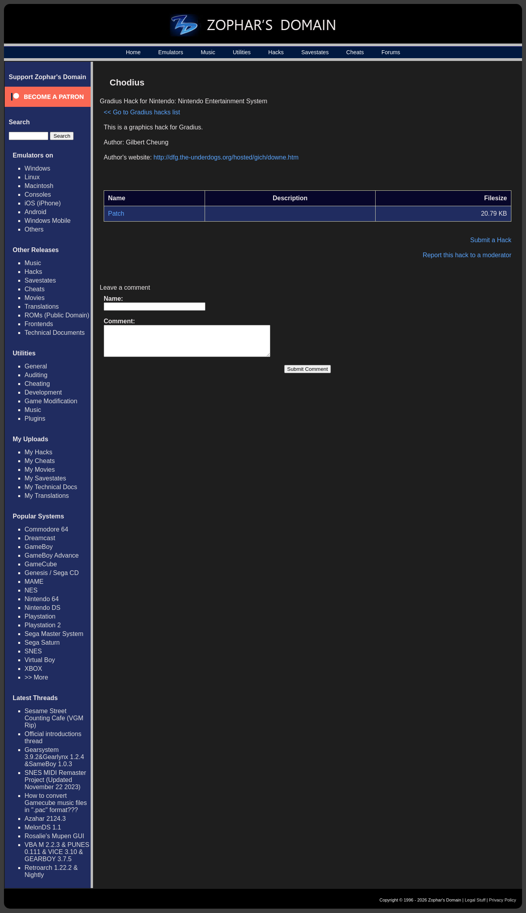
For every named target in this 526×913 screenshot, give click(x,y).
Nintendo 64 (42, 599)
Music (208, 52)
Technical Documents (55, 332)
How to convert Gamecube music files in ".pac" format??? (56, 802)
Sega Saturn (42, 642)
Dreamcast (40, 538)
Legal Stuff (475, 900)
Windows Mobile (47, 220)
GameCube (41, 564)
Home (133, 52)
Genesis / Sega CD (52, 572)
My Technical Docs (51, 487)
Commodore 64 (46, 529)
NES (31, 590)
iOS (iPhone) (43, 203)
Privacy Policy (502, 900)
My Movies (40, 469)
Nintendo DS (43, 607)
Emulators (170, 52)
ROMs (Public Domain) (57, 315)
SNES (33, 651)
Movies (35, 297)
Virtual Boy (40, 660)
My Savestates (45, 478)
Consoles (38, 194)
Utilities (242, 52)
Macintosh (39, 185)
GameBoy (39, 546)
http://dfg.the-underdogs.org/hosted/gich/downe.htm (226, 157)
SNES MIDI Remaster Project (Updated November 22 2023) (55, 779)
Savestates (315, 52)
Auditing (36, 375)
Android (35, 212)
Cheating (37, 383)
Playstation (40, 616)
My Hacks (38, 452)
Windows (37, 168)
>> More (36, 677)
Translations (42, 306)
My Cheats (40, 460)
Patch (116, 213)
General (36, 366)
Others (34, 229)
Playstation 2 (43, 625)
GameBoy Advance (52, 555)
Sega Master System (54, 633)
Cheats (355, 52)
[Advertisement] (444, 129)
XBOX (33, 668)
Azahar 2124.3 (45, 818)
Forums (391, 52)
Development (43, 392)
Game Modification (51, 401)
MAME (34, 581)
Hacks (276, 52)
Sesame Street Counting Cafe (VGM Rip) (54, 718)
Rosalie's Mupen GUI (54, 836)
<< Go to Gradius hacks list (142, 112)
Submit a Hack (490, 240)
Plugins (35, 418)
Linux (32, 177)
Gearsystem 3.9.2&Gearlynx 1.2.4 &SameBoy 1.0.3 (54, 756)
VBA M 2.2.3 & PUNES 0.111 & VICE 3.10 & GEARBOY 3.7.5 (57, 851)
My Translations (47, 495)
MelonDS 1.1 (43, 827)
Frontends (39, 324)
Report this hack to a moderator (467, 255)
